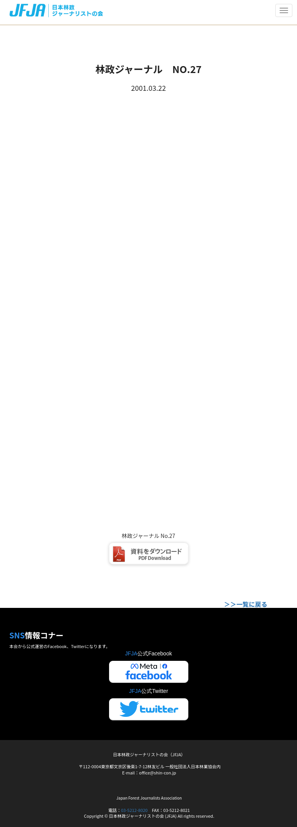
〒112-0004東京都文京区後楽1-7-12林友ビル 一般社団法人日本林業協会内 (149, 766)
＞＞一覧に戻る (245, 604)
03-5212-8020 (134, 810)
